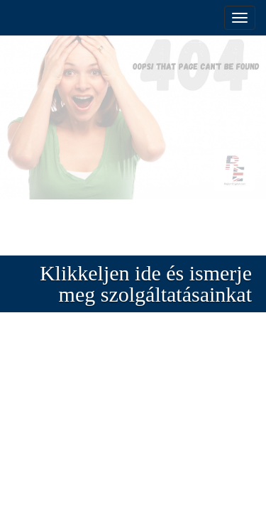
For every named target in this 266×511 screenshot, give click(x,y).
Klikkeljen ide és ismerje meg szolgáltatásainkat (146, 283)
